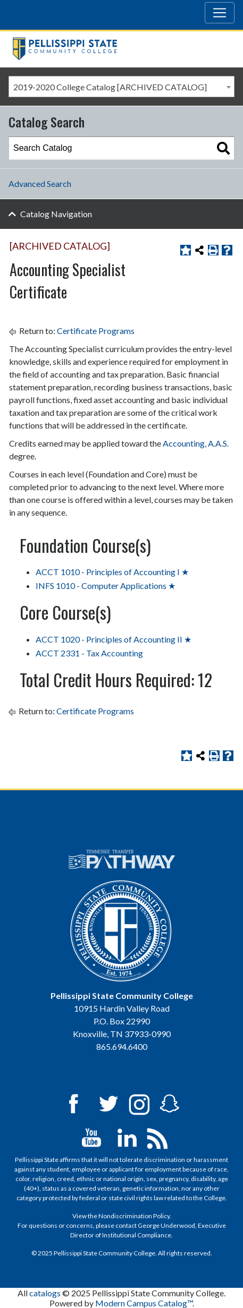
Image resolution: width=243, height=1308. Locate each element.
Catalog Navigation (56, 214)
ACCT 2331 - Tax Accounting (89, 653)
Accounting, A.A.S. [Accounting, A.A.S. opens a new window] (196, 443)
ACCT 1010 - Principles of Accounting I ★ (112, 572)
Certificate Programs (96, 331)
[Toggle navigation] (219, 12)
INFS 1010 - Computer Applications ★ (105, 585)
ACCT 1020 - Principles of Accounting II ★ (113, 639)
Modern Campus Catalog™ (143, 1303)
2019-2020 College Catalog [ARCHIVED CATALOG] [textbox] (110, 87)
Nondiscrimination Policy (134, 1216)
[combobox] (121, 86)
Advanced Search (40, 183)
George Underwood (166, 1225)
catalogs (45, 1293)
